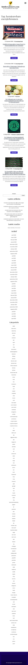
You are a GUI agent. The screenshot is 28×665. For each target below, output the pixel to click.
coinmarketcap (13, 416)
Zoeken (14, 193)
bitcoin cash (13, 361)
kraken (13, 514)
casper (13, 391)
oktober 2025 (14, 249)
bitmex (13, 368)
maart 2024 (13, 293)
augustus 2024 (13, 281)
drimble (14, 446)
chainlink (14, 393)
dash (14, 430)
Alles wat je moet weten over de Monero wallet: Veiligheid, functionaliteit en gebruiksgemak (13, 215)
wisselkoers (13, 627)
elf (13, 451)
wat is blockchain (14, 620)
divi (13, 439)
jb (13, 507)
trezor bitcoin (14, 595)
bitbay (13, 356)
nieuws (13, 541)
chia (14, 395)
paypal (13, 551)
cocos (13, 398)
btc (14, 382)
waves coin (13, 622)
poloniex (14, 560)
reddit (13, 571)
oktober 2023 (14, 304)
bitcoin (18, 96)
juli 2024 (14, 283)
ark (13, 344)
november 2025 (13, 246)
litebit (13, 521)
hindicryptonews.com (10, 7)
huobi (13, 493)
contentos (13, 419)
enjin (14, 456)
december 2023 (13, 300)
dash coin (14, 432)
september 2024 (14, 279)
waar (14, 616)
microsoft (14, 527)
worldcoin (14, 632)
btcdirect (14, 384)
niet (14, 539)
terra (14, 588)
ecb (14, 449)
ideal (14, 497)
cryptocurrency (20, 134)
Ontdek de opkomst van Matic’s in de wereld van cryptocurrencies (14, 207)
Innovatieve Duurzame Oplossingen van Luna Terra (14, 67)
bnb (14, 379)
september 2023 (14, 307)
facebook (14, 474)
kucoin (13, 516)
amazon (14, 337)
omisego (14, 546)
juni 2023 (14, 314)
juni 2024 (14, 286)
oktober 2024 (14, 277)
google (13, 486)
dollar (13, 444)
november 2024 (13, 274)
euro (14, 472)
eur (13, 470)
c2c (14, 388)
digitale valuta (14, 437)
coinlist (13, 414)
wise (14, 625)
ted (14, 581)
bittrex (13, 370)
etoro (13, 467)
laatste (13, 518)
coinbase (14, 409)
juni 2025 (14, 258)
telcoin (13, 583)
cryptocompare (13, 423)
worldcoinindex (13, 634)
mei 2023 (14, 316)
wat (14, 618)
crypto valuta (14, 421)
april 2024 (13, 290)
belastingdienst (13, 351)
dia (13, 435)
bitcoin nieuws (14, 365)
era (14, 458)
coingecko (13, 412)
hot (14, 490)
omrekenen (13, 548)
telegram (14, 585)
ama (14, 335)
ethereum (13, 465)
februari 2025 (14, 267)
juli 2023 (13, 311)
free (14, 479)
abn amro (13, 328)
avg (14, 347)
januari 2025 (13, 270)
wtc (14, 636)
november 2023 (13, 302)
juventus (14, 509)
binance (14, 354)
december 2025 (13, 244)
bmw (14, 377)
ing (13, 500)
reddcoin (14, 569)
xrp (13, 639)
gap (14, 483)
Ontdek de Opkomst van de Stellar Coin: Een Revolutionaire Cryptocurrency (14, 219)
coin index (13, 402)
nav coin (14, 534)
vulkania (14, 613)
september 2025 (14, 251)
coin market (13, 405)
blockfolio (14, 375)
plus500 (14, 558)
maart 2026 (13, 237)
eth (14, 463)
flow (14, 477)
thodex (13, 592)
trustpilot (14, 597)
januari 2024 (13, 297)
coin (14, 400)
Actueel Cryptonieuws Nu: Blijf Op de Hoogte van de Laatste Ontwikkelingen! (14, 203)
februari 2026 (14, 239)
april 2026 (14, 235)
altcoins (14, 333)
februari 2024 (14, 295)
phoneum (14, 555)
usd (14, 602)
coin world (13, 407)
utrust (13, 604)
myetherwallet (13, 530)
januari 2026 (13, 242)
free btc (14, 481)
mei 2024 (14, 288)
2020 (14, 326)
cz (13, 428)
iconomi (14, 495)
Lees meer (14, 58)
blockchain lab (13, 372)
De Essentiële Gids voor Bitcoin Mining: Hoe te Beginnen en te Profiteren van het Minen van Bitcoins (14, 173)
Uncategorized (19, 41)
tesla (14, 590)
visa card (14, 611)
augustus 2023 (14, 309)
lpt (13, 523)
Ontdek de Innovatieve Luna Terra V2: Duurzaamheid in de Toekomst (14, 44)
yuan (14, 643)
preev (13, 562)
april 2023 (14, 318)
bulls (14, 386)
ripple (13, 574)
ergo (14, 460)
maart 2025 (13, 265)
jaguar (13, 504)
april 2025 (14, 263)
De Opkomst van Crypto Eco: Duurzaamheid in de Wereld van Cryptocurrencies (14, 100)
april (14, 342)
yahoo (13, 641)
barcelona (13, 349)
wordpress (13, 629)
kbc (14, 511)
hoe (14, 488)
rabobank (13, 565)
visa (14, 609)
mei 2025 (14, 260)
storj (14, 576)
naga (14, 532)
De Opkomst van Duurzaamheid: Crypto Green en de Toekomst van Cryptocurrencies (14, 138)
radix (14, 567)
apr (14, 340)
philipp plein (13, 553)
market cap (13, 525)
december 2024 (13, 272)
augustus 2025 (13, 253)
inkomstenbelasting (13, 502)
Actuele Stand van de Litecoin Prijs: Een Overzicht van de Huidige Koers (14, 211)
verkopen (14, 606)
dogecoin (14, 442)
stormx (13, 578)
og (13, 544)
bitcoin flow (13, 363)
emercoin (14, 453)
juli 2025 (14, 256)
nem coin (14, 537)
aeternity (14, 331)
